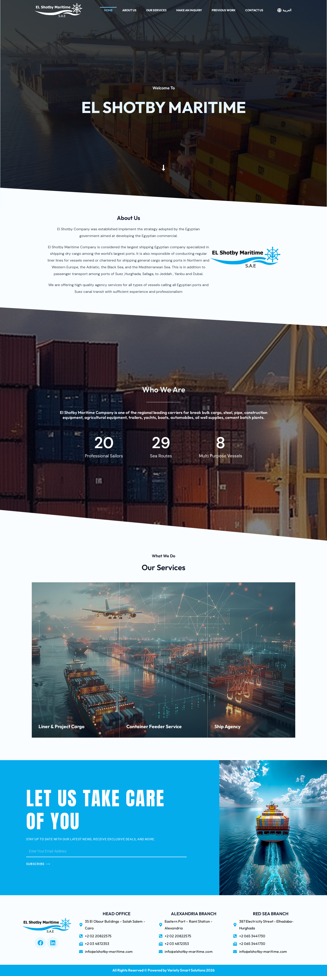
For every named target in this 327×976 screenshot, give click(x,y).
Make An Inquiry (189, 10)
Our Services (156, 10)
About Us (129, 10)
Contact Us (254, 10)
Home (108, 10)
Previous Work (224, 10)
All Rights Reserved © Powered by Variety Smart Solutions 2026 (163, 970)
